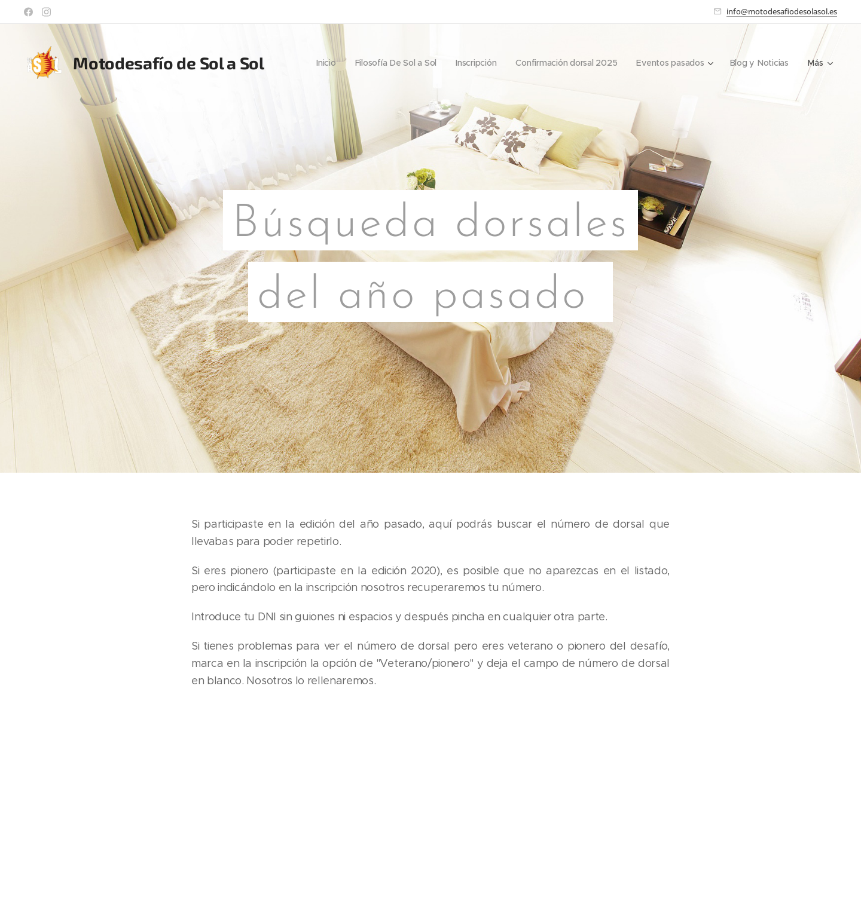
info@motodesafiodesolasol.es (781, 11)
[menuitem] (319, 63)
